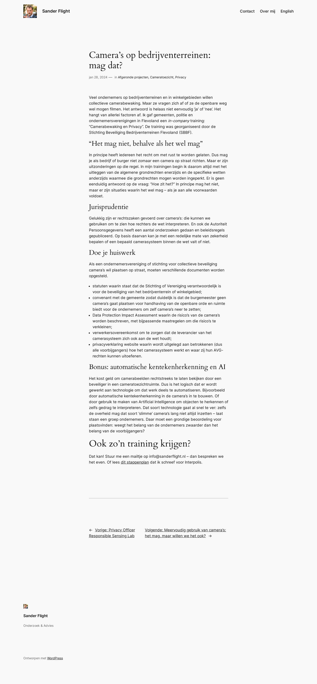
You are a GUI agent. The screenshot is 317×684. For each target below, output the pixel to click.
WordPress (55, 658)
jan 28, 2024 (98, 77)
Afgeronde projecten (133, 77)
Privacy (180, 77)
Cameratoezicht (161, 77)
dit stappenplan (135, 462)
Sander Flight (56, 11)
